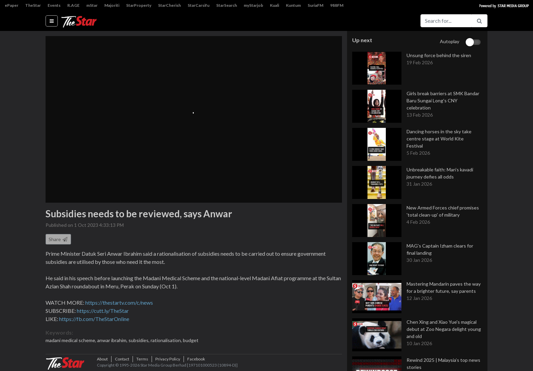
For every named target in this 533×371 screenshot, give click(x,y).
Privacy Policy (167, 358)
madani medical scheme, (71, 340)
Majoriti (111, 5)
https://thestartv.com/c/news (119, 302)
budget (191, 340)
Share (58, 239)
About (102, 358)
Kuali (274, 5)
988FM (336, 5)
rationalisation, (167, 340)
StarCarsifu (198, 5)
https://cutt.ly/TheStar (103, 310)
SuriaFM (315, 5)
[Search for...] (445, 20)
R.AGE (73, 5)
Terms (142, 358)
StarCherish (169, 5)
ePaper (11, 5)
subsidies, (139, 340)
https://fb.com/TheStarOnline (94, 319)
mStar (92, 5)
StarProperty (138, 5)
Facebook (196, 358)
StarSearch (226, 5)
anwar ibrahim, (112, 340)
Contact (122, 358)
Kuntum (293, 5)
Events (54, 5)
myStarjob (253, 5)
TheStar (33, 5)
